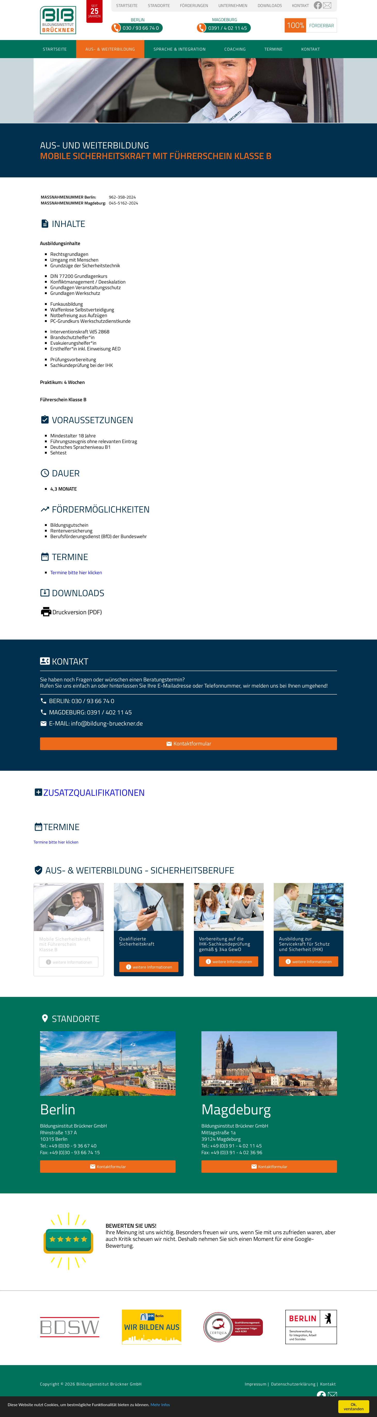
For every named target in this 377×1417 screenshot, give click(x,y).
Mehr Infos (160, 1404)
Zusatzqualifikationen (94, 792)
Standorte (159, 5)
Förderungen (194, 5)
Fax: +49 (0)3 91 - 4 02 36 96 (231, 1152)
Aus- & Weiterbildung (110, 49)
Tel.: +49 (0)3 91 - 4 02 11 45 (231, 1145)
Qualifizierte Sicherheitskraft (136, 941)
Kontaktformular (188, 743)
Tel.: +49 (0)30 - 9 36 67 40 (68, 1145)
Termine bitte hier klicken (76, 572)
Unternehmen (232, 5)
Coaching (235, 49)
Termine (273, 49)
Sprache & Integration (180, 49)
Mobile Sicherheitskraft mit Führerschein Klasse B (64, 944)
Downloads (270, 5)
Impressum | (257, 1384)
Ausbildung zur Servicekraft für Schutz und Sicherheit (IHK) (304, 943)
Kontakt (300, 5)
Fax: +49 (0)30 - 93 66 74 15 (70, 1152)
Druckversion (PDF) (71, 611)
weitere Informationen (68, 962)
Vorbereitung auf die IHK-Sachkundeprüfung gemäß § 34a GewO (224, 943)
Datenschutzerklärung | (294, 1384)
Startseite (127, 5)
